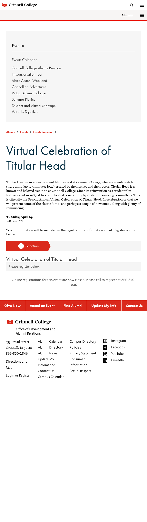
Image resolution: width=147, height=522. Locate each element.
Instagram (118, 341)
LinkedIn (117, 360)
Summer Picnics (23, 99)
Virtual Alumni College (29, 93)
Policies (75, 347)
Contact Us (46, 371)
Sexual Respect (80, 371)
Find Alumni (73, 305)
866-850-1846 (17, 353)
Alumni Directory (50, 347)
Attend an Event (42, 305)
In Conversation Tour (27, 74)
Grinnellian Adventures (29, 86)
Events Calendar (24, 59)
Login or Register (18, 375)
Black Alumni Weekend (29, 80)
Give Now (12, 305)
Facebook (118, 347)
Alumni (10, 132)
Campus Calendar (51, 377)
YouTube (117, 354)
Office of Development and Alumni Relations (30, 326)
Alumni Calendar (50, 341)
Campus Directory (83, 341)
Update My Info (104, 305)
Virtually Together (25, 111)
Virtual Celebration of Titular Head (41, 259)
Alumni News (47, 353)
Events (18, 45)
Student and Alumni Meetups (33, 105)
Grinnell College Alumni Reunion (36, 67)
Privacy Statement (83, 353)
